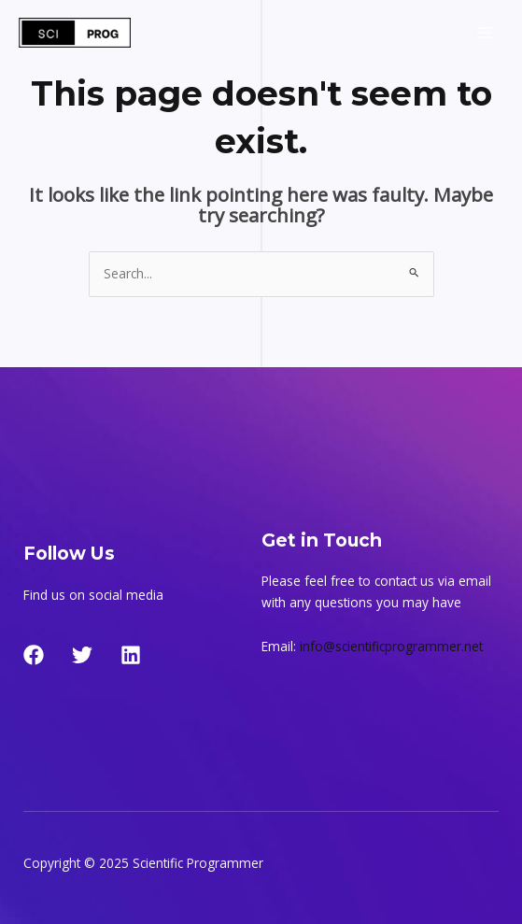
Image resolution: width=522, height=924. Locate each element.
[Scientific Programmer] (75, 33)
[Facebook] (33, 655)
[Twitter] (82, 655)
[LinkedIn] (130, 655)
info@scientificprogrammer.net (391, 646)
